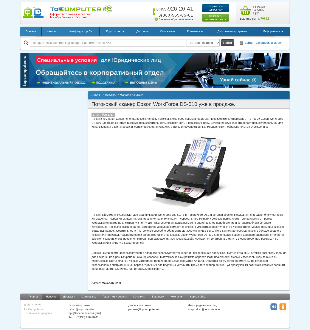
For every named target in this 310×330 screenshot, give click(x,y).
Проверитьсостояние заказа (215, 17)
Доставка (142, 31)
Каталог (52, 31)
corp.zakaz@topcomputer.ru (205, 309)
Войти (249, 42)
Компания (177, 296)
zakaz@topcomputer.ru (82, 309)
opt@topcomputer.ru (81, 313)
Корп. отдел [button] (115, 31)
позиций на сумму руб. (259, 10)
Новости (51, 296)
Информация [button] (273, 31)
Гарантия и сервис (115, 296)
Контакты (139, 296)
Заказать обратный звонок (176, 19)
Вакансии (158, 296)
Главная (30, 31)
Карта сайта (197, 296)
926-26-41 (174, 8)
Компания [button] (195, 31)
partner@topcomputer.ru (143, 309)
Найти (227, 43)
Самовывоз (167, 31)
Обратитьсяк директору (215, 8)
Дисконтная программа (232, 31)
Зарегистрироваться (269, 42)
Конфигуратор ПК (81, 31)
